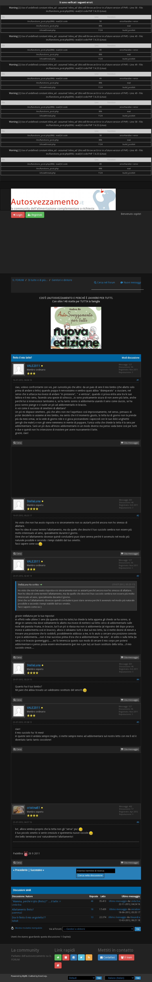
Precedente (21, 870)
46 (92, 901)
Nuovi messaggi (130, 282)
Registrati (35, 214)
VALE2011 (33, 366)
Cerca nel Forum (104, 282)
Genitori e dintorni (62, 280)
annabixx (135, 909)
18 (92, 909)
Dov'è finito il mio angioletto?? (29, 917)
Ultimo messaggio (118, 901)
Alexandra (135, 917)
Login (17, 214)
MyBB (24, 976)
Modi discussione (130, 358)
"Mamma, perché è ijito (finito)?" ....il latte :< (36, 901)
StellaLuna (33, 501)
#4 (138, 679)
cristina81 (33, 808)
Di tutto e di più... (38, 280)
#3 (138, 576)
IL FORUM (18, 280)
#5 (138, 722)
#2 (138, 515)
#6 (138, 822)
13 (92, 917)
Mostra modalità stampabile (28, 928)
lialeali (15, 921)
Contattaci (107, 957)
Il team (126, 957)
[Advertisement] (76, 245)
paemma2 (17, 912)
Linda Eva (16, 905)
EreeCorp (42, 976)
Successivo (36, 870)
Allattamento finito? (23, 909)
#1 (138, 380)
